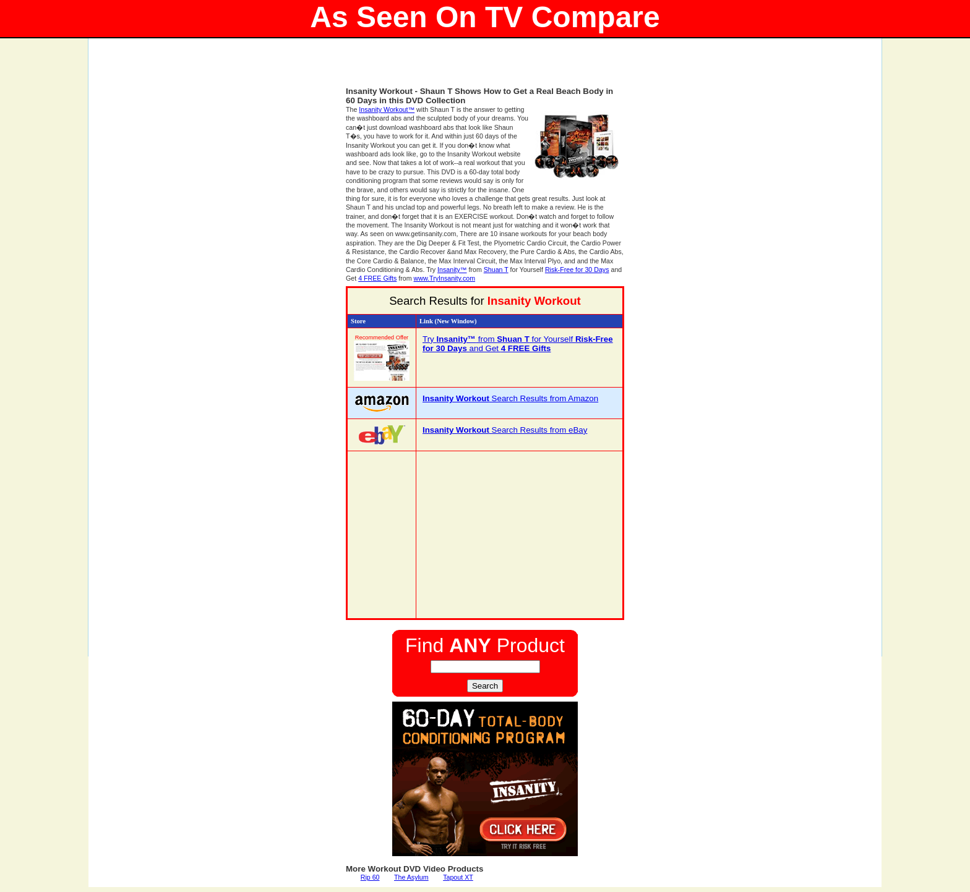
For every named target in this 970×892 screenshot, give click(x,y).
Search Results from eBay (505, 430)
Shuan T (496, 269)
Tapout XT (458, 877)
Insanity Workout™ (386, 109)
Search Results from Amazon (510, 398)
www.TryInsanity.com (444, 278)
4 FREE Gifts (377, 278)
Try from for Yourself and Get (518, 343)
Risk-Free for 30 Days (577, 269)
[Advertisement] (485, 68)
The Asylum (411, 877)
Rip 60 (370, 877)
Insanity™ (451, 269)
